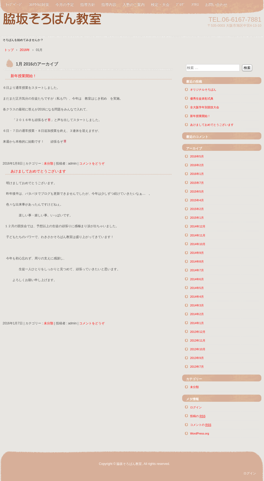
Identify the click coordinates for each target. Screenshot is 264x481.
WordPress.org (199, 433)
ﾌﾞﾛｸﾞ (180, 4)
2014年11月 (197, 235)
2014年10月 (197, 244)
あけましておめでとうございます (38, 171)
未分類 (48, 163)
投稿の (197, 416)
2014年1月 (197, 323)
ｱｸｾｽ (195, 4)
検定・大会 (160, 4)
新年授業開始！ (23, 76)
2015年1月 (197, 217)
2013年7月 (197, 366)
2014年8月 (197, 261)
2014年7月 (197, 270)
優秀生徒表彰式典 (201, 98)
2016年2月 (197, 165)
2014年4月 (197, 296)
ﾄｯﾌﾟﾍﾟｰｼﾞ (14, 4)
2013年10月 (197, 349)
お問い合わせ (216, 4)
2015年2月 (197, 209)
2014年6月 (197, 279)
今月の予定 (64, 4)
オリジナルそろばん (203, 89)
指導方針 (87, 4)
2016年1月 (197, 173)
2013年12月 (197, 331)
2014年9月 (197, 252)
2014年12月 (197, 226)
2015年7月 (197, 182)
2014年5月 (197, 287)
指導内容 (108, 4)
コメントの (200, 425)
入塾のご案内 (133, 4)
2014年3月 (197, 305)
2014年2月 (197, 314)
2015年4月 (197, 200)
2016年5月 (197, 156)
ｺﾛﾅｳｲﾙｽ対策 (39, 4)
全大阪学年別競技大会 (204, 107)
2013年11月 (197, 340)
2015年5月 (197, 191)
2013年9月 (197, 357)
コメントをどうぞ (92, 163)
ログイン (196, 407)
